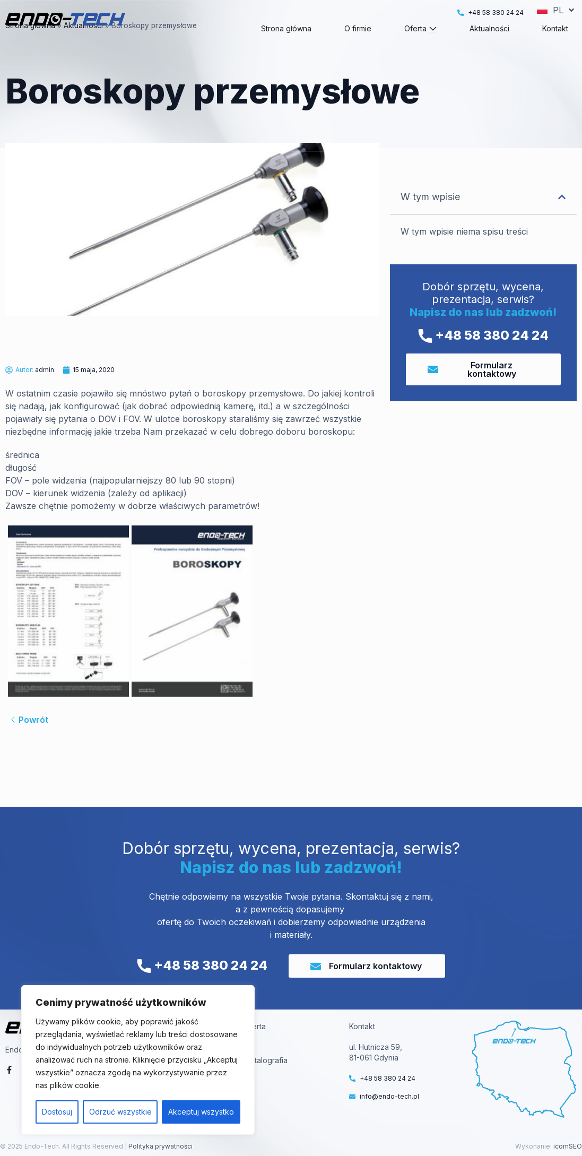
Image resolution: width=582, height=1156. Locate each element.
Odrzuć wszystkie (120, 1111)
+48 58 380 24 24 (483, 354)
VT (249, 1046)
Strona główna (30, 44)
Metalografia (266, 1060)
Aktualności (83, 44)
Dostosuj (57, 1111)
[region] (138, 1060)
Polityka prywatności (160, 1146)
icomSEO (567, 1146)
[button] (562, 216)
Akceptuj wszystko (201, 1111)
